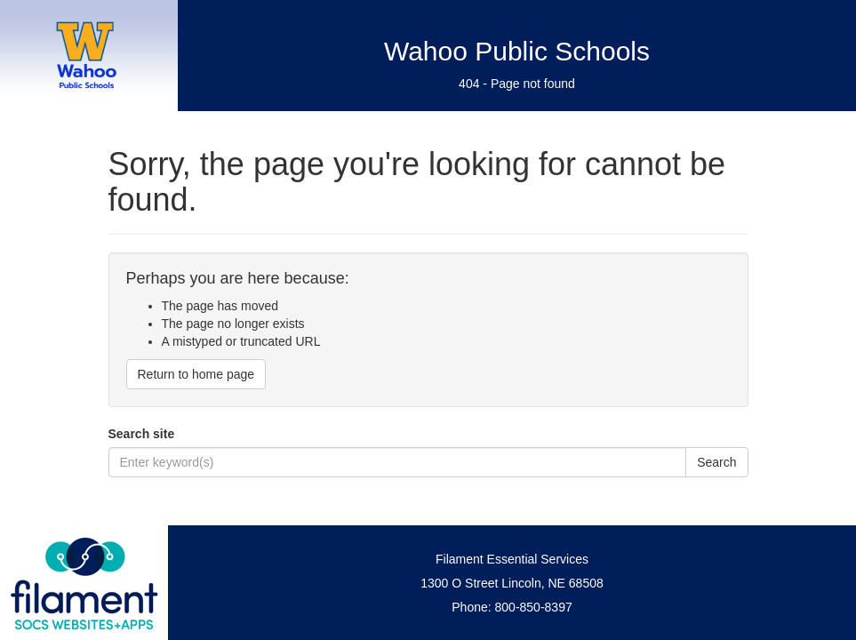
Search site (141, 434)
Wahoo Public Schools (517, 51)
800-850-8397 (533, 607)
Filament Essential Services (512, 559)
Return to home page (196, 374)
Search (716, 462)
